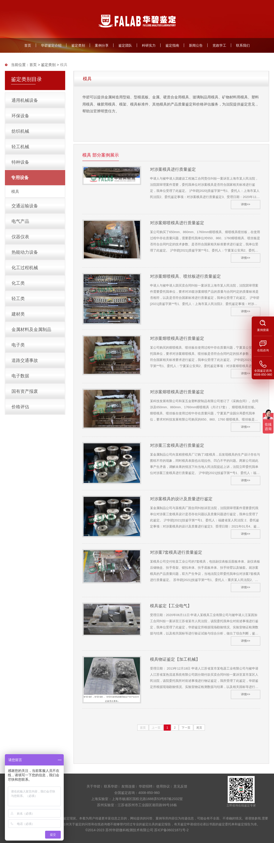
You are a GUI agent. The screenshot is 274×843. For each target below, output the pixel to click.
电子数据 (20, 375)
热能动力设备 (25, 252)
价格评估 (20, 406)
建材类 (18, 314)
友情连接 (128, 786)
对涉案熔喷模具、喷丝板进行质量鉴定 (185, 276)
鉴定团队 (125, 45)
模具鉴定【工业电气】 (171, 606)
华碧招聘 (145, 786)
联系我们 (243, 45)
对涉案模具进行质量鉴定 (173, 169)
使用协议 (163, 786)
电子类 (18, 344)
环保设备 (20, 115)
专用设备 (20, 177)
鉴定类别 (78, 45)
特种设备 (20, 162)
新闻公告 (196, 45)
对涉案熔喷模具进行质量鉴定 (177, 223)
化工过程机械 (25, 267)
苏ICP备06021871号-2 (171, 830)
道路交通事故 (25, 360)
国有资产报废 (25, 391)
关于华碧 (93, 786)
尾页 (199, 727)
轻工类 (18, 298)
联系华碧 (111, 786)
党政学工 (219, 45)
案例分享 (102, 45)
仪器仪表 (20, 236)
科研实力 (149, 45)
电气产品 (20, 221)
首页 (27, 45)
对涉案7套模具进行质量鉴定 (176, 552)
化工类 (18, 283)
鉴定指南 (172, 45)
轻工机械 (20, 146)
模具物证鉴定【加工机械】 (175, 659)
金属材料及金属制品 (31, 329)
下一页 (186, 727)
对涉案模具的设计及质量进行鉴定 (181, 499)
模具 (15, 191)
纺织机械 (20, 131)
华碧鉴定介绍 (51, 45)
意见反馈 (180, 786)
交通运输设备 (25, 205)
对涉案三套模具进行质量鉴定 (177, 445)
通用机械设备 (25, 100)
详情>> (245, 204)
